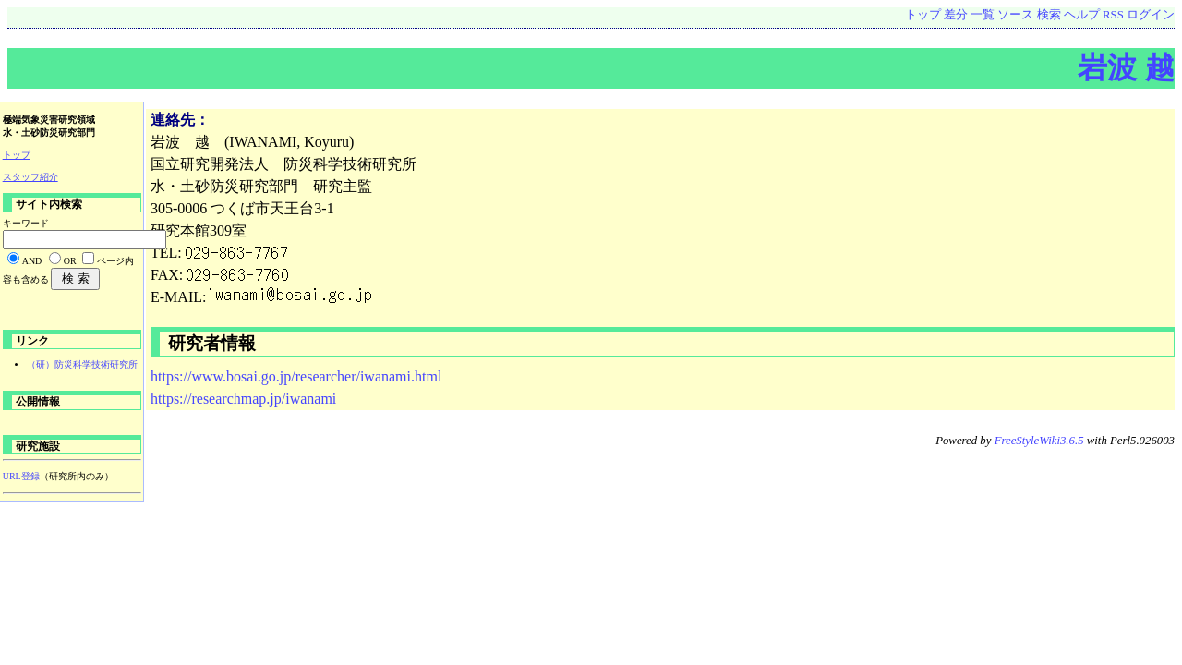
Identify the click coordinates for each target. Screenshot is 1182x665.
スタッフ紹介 (30, 177)
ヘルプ (1082, 14)
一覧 (983, 14)
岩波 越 (1126, 67)
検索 (1049, 14)
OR (70, 261)
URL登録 (21, 476)
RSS (1113, 14)
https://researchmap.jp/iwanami (243, 398)
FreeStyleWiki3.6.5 (1039, 440)
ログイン (1151, 14)
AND (32, 261)
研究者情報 (209, 343)
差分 (956, 14)
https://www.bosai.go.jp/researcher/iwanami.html (296, 376)
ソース (1015, 14)
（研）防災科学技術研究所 (82, 364)
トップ (923, 14)
